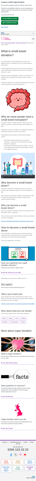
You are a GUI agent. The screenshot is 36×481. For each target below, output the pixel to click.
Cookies (25, 442)
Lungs (10, 318)
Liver (16, 318)
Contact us (4, 442)
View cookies (4, 27)
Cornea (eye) (14, 322)
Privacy (32, 442)
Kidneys (23, 318)
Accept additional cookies (9, 18)
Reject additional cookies (9, 22)
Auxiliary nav (33, 33)
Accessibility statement (15, 442)
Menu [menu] (33, 38)
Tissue (23, 322)
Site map (18, 443)
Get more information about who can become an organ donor (17, 221)
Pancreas (4, 322)
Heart (3, 318)
